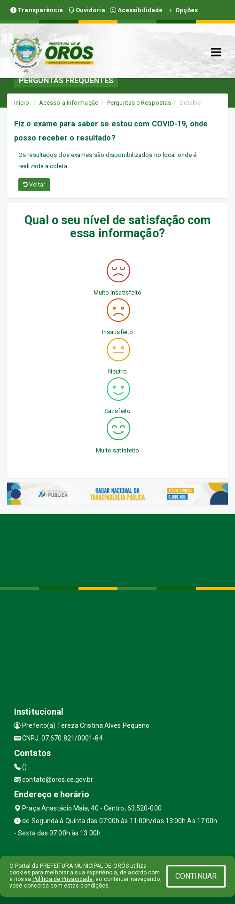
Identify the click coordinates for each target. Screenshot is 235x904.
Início (21, 102)
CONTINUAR (196, 876)
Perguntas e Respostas (139, 102)
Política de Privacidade (62, 879)
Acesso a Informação (69, 102)
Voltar (34, 184)
